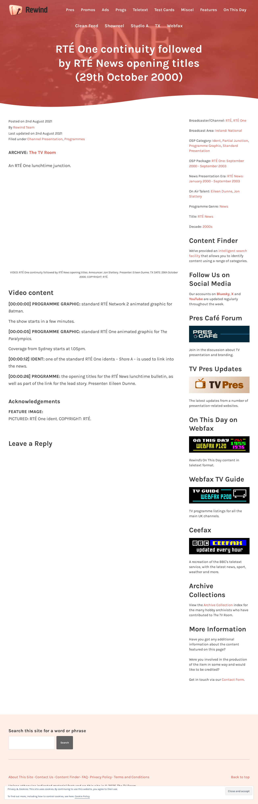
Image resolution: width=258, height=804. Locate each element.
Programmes (74, 148)
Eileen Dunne (221, 200)
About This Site (20, 777)
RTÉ (229, 129)
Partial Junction (235, 149)
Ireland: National (228, 139)
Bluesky (223, 302)
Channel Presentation (45, 148)
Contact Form (233, 688)
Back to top (240, 777)
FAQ (85, 777)
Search (64, 742)
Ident (216, 149)
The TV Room (42, 161)
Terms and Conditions (131, 777)
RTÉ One (239, 129)
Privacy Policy (101, 777)
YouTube (196, 307)
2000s (207, 235)
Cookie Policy (82, 796)
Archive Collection (218, 613)
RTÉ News (205, 225)
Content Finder (67, 777)
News (224, 215)
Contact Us (44, 777)
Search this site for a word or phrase (47, 730)
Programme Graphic (205, 154)
